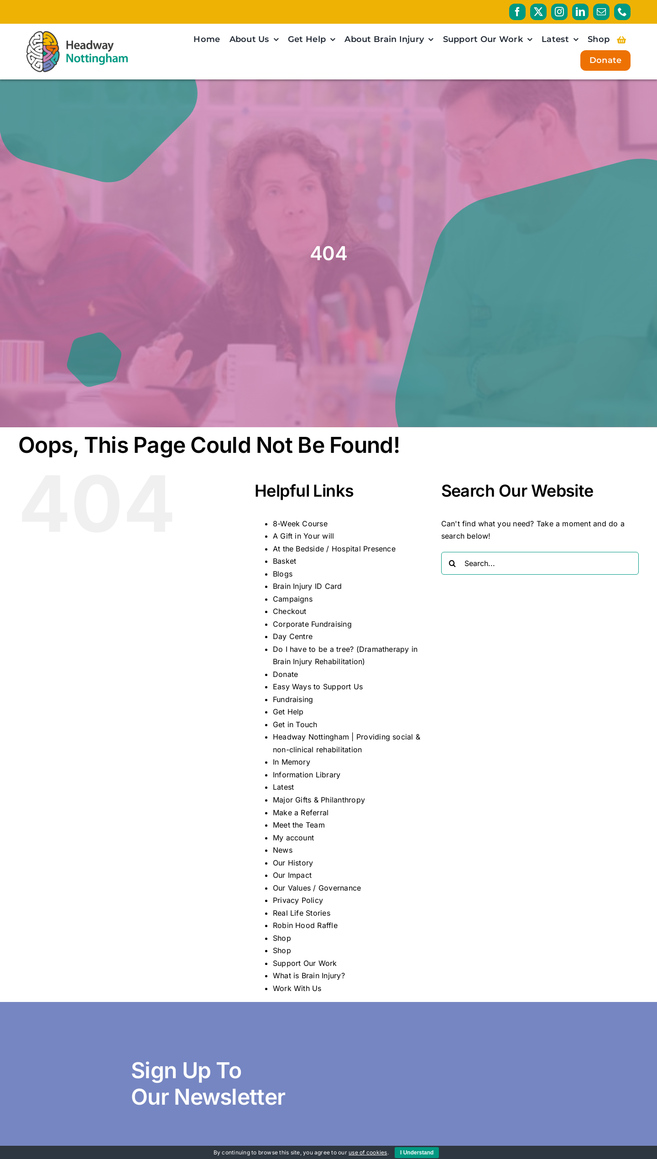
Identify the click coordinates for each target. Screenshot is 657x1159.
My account (293, 837)
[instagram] (559, 12)
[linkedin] (580, 12)
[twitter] (538, 12)
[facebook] (517, 12)
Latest (283, 787)
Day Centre (293, 636)
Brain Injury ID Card (307, 586)
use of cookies (368, 1152)
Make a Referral (301, 812)
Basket (284, 561)
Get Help (288, 711)
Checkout (290, 611)
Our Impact (292, 875)
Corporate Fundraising (312, 624)
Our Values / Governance (317, 887)
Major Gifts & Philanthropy (319, 799)
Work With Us (297, 988)
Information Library (307, 774)
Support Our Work (305, 963)
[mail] (601, 12)
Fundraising (293, 699)
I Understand (416, 1152)
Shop (282, 938)
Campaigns (293, 598)
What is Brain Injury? (309, 975)
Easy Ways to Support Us (318, 686)
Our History (293, 862)
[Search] (452, 563)
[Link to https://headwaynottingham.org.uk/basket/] (621, 40)
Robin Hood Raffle (305, 925)
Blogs (282, 573)
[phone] (622, 12)
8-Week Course (300, 523)
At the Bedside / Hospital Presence (334, 548)
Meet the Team (299, 824)
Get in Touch (295, 724)
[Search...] (540, 563)
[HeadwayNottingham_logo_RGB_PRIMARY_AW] (77, 34)
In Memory (291, 761)
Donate (285, 674)
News (282, 850)
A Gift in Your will (303, 535)
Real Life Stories (301, 913)
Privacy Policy (298, 900)
